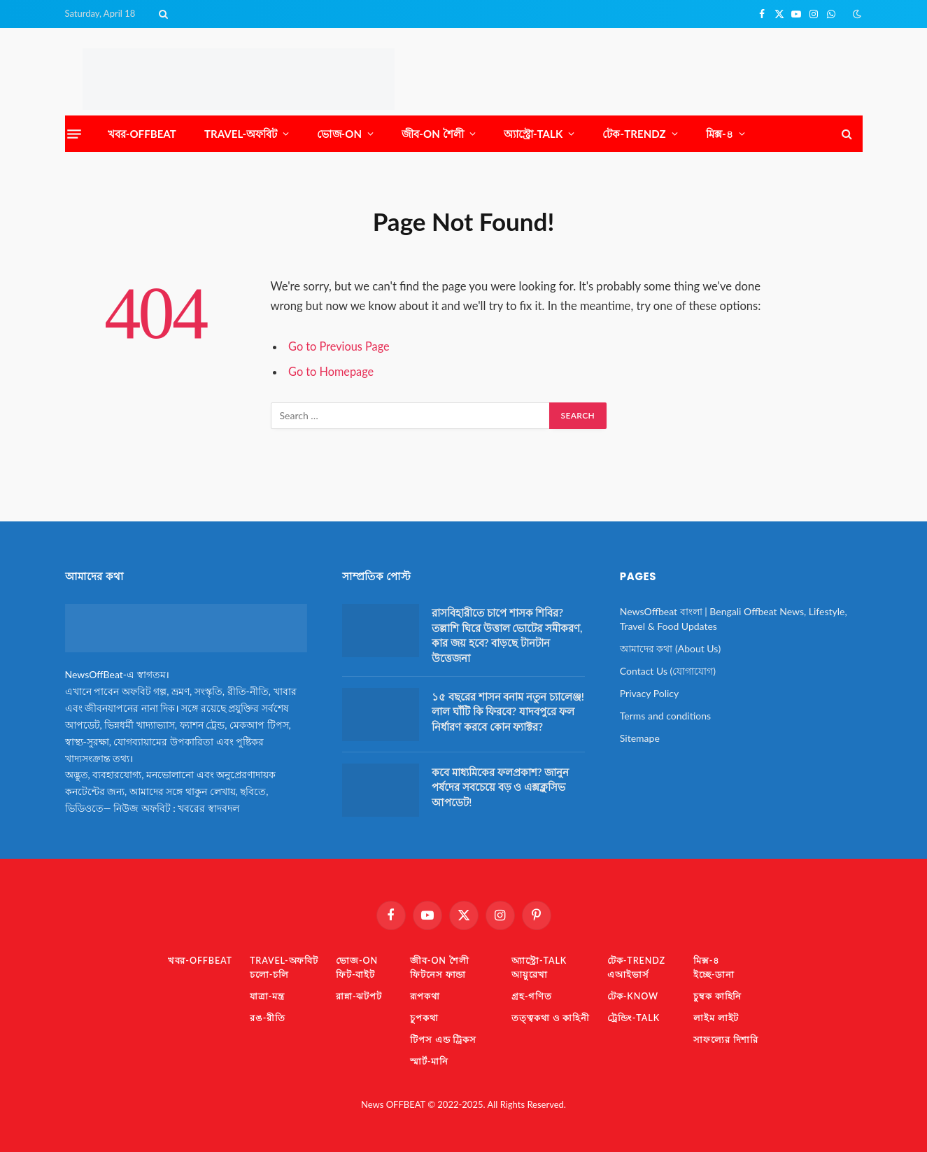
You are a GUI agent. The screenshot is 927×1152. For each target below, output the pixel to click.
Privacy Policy (649, 693)
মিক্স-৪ (719, 133)
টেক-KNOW (635, 995)
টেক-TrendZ (633, 133)
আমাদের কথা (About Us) (670, 648)
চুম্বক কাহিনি (720, 995)
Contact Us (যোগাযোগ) (668, 671)
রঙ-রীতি (266, 1017)
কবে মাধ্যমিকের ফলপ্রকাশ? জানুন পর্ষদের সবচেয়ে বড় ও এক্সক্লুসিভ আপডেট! (500, 787)
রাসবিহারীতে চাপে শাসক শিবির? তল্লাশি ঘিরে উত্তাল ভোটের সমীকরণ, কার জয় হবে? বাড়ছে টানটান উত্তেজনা (507, 634)
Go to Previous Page (339, 346)
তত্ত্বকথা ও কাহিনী (552, 1017)
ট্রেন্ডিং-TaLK (635, 1017)
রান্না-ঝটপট (360, 995)
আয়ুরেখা (531, 974)
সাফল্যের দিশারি (729, 1038)
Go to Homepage (331, 372)
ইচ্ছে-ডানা (716, 974)
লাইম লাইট (719, 1017)
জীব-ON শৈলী (433, 133)
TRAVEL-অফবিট (240, 133)
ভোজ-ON (339, 133)
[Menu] (74, 134)
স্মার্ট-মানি (430, 1059)
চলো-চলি (268, 974)
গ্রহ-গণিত (533, 995)
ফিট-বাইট (356, 974)
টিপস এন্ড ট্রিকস (444, 1038)
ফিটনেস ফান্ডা (439, 974)
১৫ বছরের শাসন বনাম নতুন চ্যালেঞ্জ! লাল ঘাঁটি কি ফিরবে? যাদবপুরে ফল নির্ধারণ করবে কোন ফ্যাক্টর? (508, 711)
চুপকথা (425, 1017)
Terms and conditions (665, 716)
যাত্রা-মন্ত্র (265, 995)
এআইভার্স (630, 974)
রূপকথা (426, 995)
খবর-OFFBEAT (142, 133)
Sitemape (640, 738)
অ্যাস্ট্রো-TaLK (533, 133)
